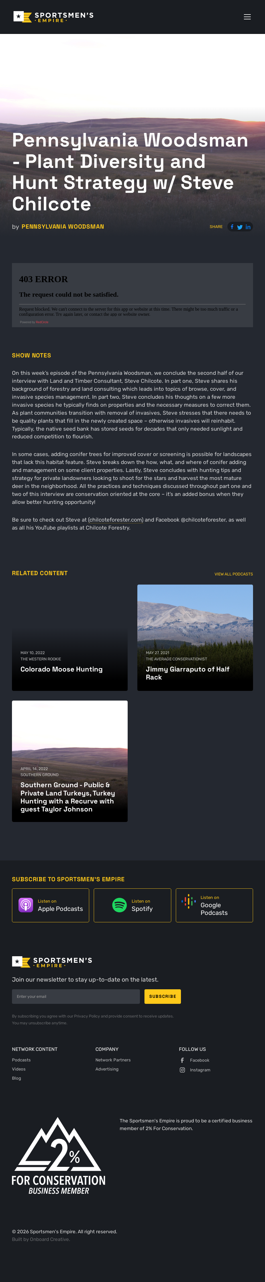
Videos (19, 1069)
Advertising (107, 1069)
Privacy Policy (87, 1016)
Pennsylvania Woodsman (63, 226)
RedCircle (42, 322)
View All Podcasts (234, 574)
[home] (53, 17)
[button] (246, 17)
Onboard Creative (49, 1239)
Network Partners (113, 1060)
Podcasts (21, 1060)
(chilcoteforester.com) (115, 520)
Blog (16, 1078)
